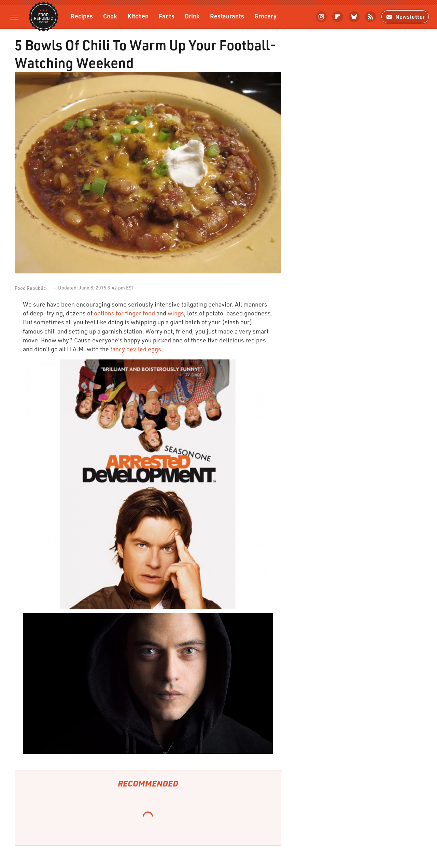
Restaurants (227, 16)
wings (176, 313)
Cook (110, 16)
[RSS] (370, 16)
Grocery (265, 16)
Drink (192, 16)
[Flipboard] (337, 16)
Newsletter (405, 16)
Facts (166, 16)
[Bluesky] (354, 16)
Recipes (82, 16)
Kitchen (138, 16)
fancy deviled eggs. (136, 349)
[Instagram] (321, 16)
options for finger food (124, 313)
